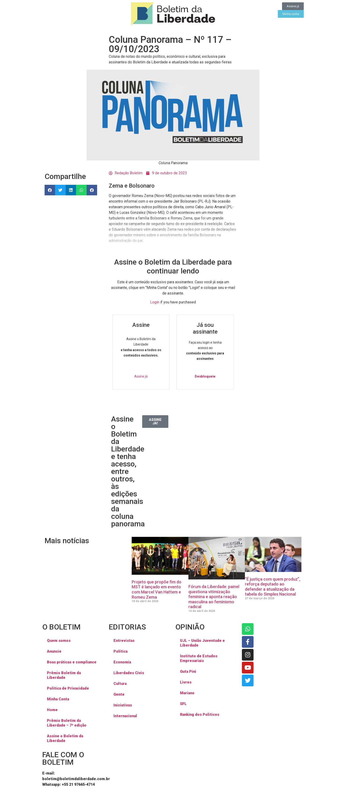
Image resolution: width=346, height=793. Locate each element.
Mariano (187, 693)
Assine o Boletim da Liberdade (65, 738)
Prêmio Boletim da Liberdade (64, 675)
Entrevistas (123, 640)
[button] (50, 190)
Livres (185, 682)
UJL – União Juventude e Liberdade (202, 642)
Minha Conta (58, 699)
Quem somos (59, 640)
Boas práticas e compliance (71, 662)
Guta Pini (188, 671)
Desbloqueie (205, 376)
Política (120, 651)
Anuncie (54, 651)
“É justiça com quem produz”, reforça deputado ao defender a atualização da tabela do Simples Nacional (272, 587)
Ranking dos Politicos (199, 714)
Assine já (141, 376)
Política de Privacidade (68, 688)
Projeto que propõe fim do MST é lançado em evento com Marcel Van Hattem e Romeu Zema (156, 589)
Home (52, 710)
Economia (122, 662)
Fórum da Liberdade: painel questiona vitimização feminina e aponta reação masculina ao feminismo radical (213, 596)
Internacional (125, 716)
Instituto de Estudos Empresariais (198, 658)
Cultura (120, 683)
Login (154, 302)
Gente (118, 694)
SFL (183, 704)
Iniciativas (122, 705)
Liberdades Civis (128, 673)
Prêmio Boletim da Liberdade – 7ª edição (66, 723)
